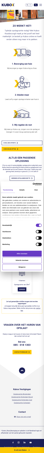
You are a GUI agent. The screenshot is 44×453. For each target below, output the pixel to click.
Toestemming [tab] (8, 190)
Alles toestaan (22, 253)
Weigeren (21, 267)
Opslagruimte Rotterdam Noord (22, 397)
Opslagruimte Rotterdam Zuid (22, 400)
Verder (22, 289)
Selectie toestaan (22, 260)
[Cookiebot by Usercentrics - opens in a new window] (33, 184)
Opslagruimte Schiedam (22, 403)
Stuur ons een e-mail (22, 417)
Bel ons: (22, 342)
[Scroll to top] (22, 370)
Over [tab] (36, 190)
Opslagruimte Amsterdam (22, 394)
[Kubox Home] (8, 5)
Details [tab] (22, 190)
